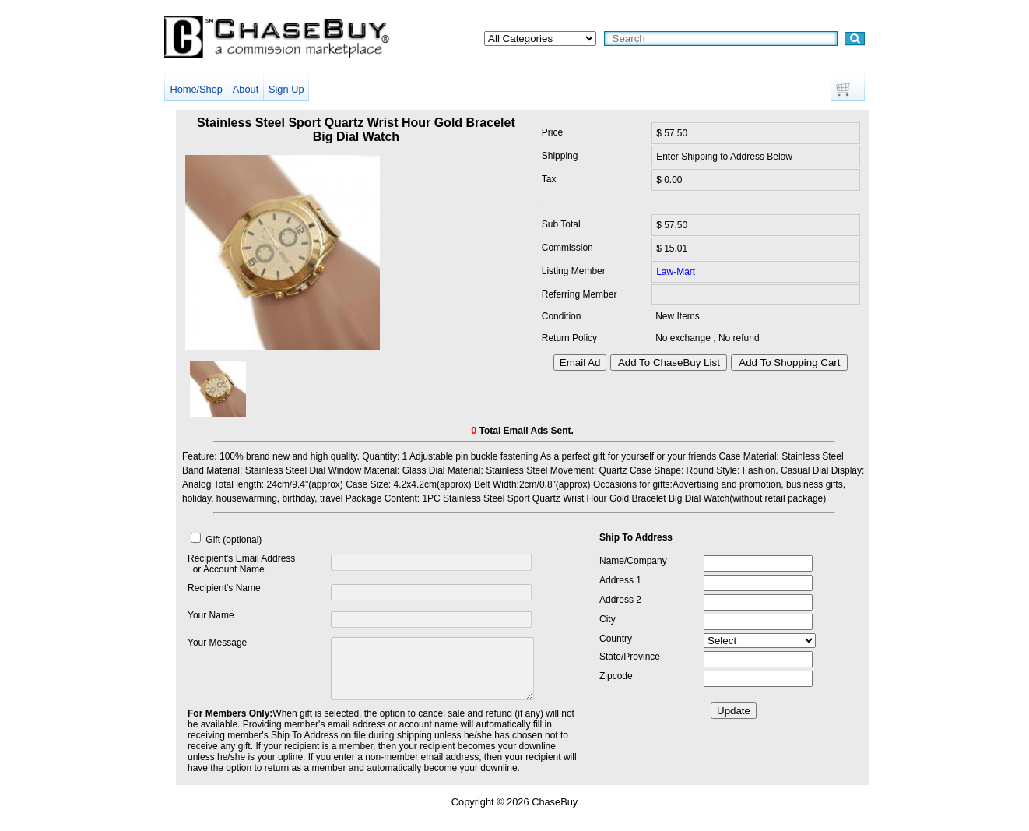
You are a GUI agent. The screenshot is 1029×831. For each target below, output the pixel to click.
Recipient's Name (224, 588)
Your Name (211, 615)
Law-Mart (675, 271)
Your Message (217, 642)
